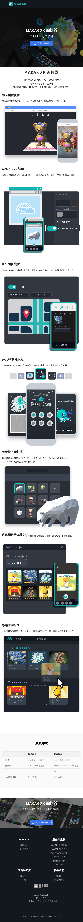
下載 (24, 879)
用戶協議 (24, 849)
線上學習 (24, 876)
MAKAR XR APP (59, 849)
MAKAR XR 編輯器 (59, 845)
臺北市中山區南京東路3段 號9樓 (41, 901)
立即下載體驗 (44, 43)
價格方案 (59, 864)
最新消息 (24, 845)
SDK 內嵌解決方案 (58, 853)
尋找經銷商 (59, 879)
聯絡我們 (59, 876)
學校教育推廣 (59, 860)
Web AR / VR (59, 856)
